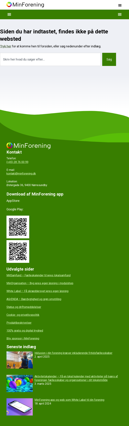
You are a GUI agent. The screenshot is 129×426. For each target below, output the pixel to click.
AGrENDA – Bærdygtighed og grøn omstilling (33, 299)
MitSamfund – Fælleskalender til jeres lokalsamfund (38, 275)
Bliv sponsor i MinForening (22, 338)
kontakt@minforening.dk (21, 173)
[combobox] (50, 59)
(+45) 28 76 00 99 (17, 162)
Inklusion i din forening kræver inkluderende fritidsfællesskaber (73, 353)
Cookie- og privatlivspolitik (22, 315)
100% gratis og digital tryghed (24, 330)
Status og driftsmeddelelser (23, 307)
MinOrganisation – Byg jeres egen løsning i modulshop (39, 283)
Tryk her (5, 46)
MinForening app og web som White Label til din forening (69, 400)
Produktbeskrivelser (19, 322)
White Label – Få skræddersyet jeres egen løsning (37, 291)
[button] (120, 5)
